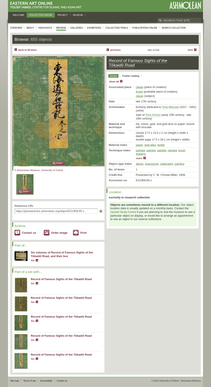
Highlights (45, 28)
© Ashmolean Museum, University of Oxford (39, 170)
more (139, 158)
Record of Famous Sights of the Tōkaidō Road (61, 279)
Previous (115, 50)
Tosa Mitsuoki (170, 107)
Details (113, 76)
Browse (61, 28)
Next (190, 50)
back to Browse (27, 50)
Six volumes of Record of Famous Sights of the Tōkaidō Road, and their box (62, 254)
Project (62, 15)
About (30, 28)
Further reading (130, 76)
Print (83, 232)
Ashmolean (185, 5)
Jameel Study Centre (123, 212)
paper (139, 145)
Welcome (18, 15)
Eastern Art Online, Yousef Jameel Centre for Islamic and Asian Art (47, 5)
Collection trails (117, 28)
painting (179, 163)
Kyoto (139, 91)
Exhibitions (94, 28)
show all (114, 81)
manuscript (152, 163)
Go (32, 260)
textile (160, 145)
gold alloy (150, 145)
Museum (78, 15)
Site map (14, 381)
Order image (59, 232)
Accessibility (46, 381)
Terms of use (29, 381)
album (139, 163)
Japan (139, 87)
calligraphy (166, 163)
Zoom (59, 163)
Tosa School (153, 114)
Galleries (76, 28)
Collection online (40, 15)
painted (140, 150)
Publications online (144, 28)
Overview (16, 28)
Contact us (29, 232)
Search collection (174, 28)
